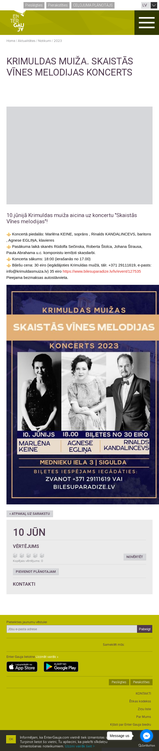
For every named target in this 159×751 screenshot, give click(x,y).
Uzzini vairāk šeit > (80, 746)
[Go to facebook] (146, 735)
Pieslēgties (34, 5)
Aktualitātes (26, 41)
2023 (58, 41)
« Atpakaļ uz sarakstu (29, 514)
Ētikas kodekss (140, 701)
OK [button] (11, 739)
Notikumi (44, 41)
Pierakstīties (58, 5)
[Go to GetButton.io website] (146, 745)
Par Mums (143, 717)
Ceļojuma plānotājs (93, 5)
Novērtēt (134, 557)
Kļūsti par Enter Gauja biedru (130, 725)
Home (10, 41)
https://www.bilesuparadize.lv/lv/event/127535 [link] (102, 271)
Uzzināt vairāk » (47, 657)
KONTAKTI (143, 693)
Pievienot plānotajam (36, 572)
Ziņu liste (144, 709)
